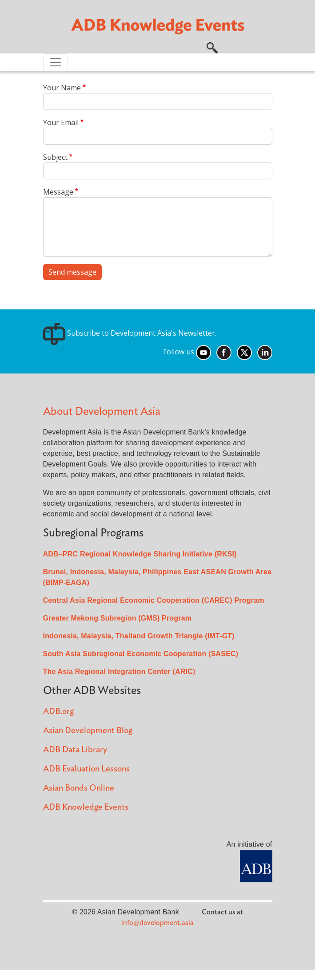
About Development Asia (101, 411)
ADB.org (58, 711)
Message (58, 192)
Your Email (61, 122)
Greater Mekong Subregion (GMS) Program (117, 618)
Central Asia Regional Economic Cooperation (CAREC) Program (153, 600)
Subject (55, 157)
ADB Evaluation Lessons (86, 769)
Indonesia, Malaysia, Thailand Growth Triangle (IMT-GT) (139, 636)
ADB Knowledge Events (85, 807)
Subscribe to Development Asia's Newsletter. (129, 333)
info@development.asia (157, 922)
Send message (72, 272)
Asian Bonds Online (78, 788)
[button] (212, 47)
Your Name (62, 88)
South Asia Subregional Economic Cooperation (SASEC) (141, 653)
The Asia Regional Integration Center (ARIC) (119, 671)
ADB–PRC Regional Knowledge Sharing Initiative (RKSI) (140, 554)
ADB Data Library (75, 750)
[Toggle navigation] (55, 62)
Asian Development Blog (87, 730)
